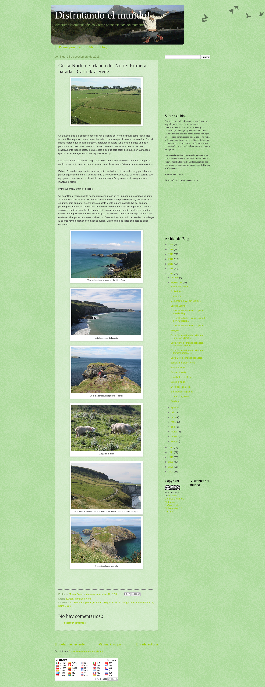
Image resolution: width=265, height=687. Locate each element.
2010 (171, 457)
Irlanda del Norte (83, 598)
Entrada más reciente (70, 644)
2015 (171, 264)
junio (173, 417)
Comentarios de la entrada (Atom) (86, 651)
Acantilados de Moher (181, 377)
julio (173, 412)
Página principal (70, 47)
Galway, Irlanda (178, 372)
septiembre (177, 282)
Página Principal (110, 644)
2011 (171, 452)
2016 (171, 259)
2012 (171, 447)
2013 (171, 273)
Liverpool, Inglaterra (180, 386)
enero (174, 441)
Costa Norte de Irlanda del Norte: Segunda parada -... (187, 344)
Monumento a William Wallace (186, 301)
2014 (171, 268)
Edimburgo (176, 296)
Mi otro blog (98, 47)
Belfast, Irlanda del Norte (183, 362)
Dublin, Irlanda (178, 382)
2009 (171, 462)
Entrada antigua (147, 644)
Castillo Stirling (178, 305)
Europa (70, 598)
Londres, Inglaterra (180, 396)
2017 (171, 254)
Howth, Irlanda (178, 367)
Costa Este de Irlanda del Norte (186, 358)
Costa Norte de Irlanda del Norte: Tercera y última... (187, 336)
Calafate (175, 401)
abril (173, 426)
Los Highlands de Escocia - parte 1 (188, 325)
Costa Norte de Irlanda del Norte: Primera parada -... (187, 351)
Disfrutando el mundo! (102, 15)
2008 (171, 466)
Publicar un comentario (74, 623)
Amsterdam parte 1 (180, 286)
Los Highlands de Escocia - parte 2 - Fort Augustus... (189, 319)
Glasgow (175, 330)
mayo (174, 422)
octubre (175, 277)
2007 (171, 471)
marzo (174, 431)
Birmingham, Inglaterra (182, 391)
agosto (174, 407)
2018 (171, 249)
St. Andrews (177, 291)
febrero (175, 436)
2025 (171, 244)
